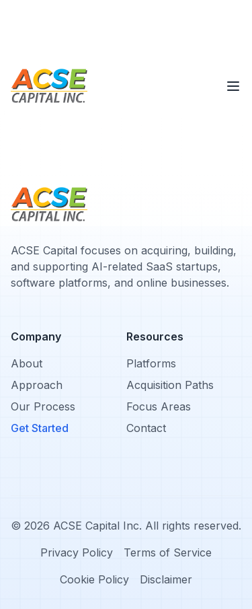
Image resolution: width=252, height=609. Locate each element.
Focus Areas (158, 406)
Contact (146, 428)
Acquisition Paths (170, 385)
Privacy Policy (76, 552)
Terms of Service (168, 552)
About (26, 363)
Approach (36, 385)
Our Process (43, 406)
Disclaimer (166, 579)
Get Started (40, 428)
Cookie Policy (94, 579)
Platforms (151, 363)
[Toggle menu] (233, 86)
